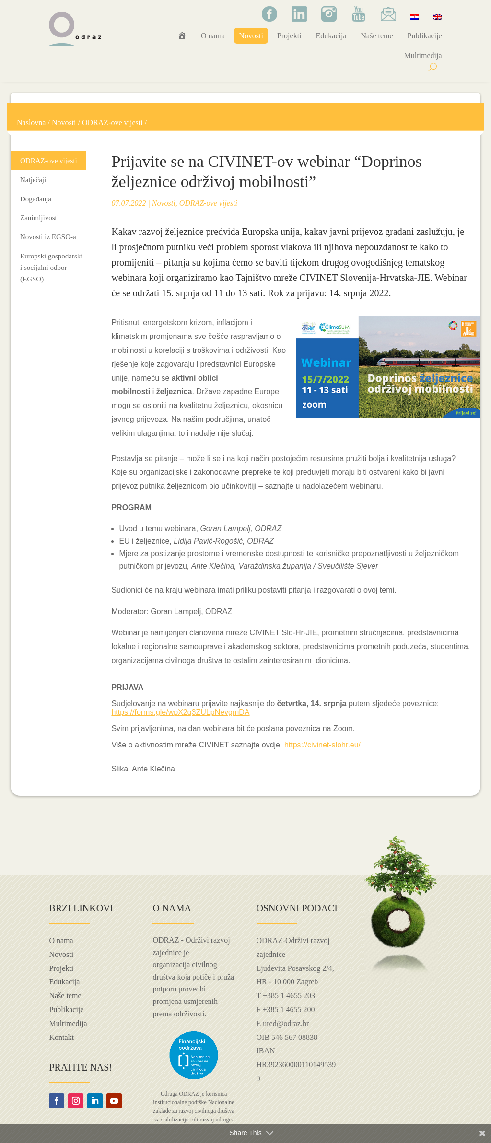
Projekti (289, 36)
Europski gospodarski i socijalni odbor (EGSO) (51, 267)
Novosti (251, 36)
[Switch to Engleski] (437, 16)
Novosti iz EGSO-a (48, 237)
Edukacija (331, 36)
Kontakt (61, 1037)
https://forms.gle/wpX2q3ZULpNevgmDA (180, 712)
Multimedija (423, 55)
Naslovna (31, 122)
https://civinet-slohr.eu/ (322, 745)
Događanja (35, 199)
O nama (213, 36)
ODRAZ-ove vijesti (112, 122)
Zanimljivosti (39, 218)
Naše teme (377, 36)
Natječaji (33, 180)
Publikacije (425, 36)
